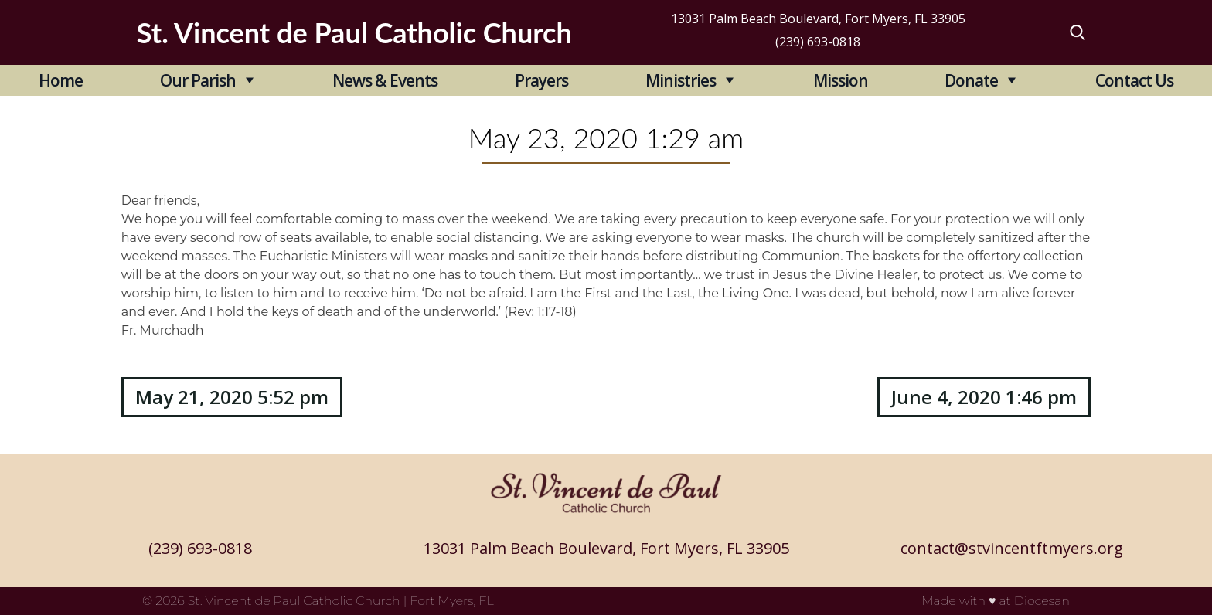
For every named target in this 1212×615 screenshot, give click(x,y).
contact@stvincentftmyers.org (1011, 548)
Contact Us (1134, 80)
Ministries (680, 80)
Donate (971, 80)
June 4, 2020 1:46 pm (984, 396)
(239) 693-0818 (817, 41)
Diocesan (1042, 600)
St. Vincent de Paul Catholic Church (294, 600)
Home (61, 80)
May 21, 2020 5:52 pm (232, 396)
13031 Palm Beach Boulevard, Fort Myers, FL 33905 (818, 18)
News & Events (384, 80)
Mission (840, 80)
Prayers (541, 80)
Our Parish (198, 80)
